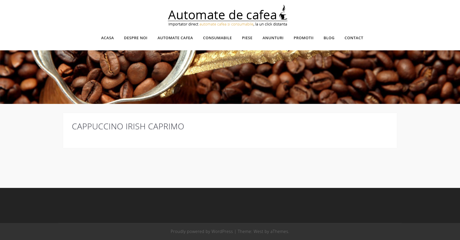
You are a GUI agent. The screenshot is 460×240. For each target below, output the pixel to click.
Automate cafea (175, 37)
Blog (329, 37)
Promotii (304, 37)
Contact (354, 37)
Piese (247, 37)
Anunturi (273, 37)
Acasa (107, 37)
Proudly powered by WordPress (202, 231)
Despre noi (136, 37)
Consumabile (217, 37)
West (258, 231)
